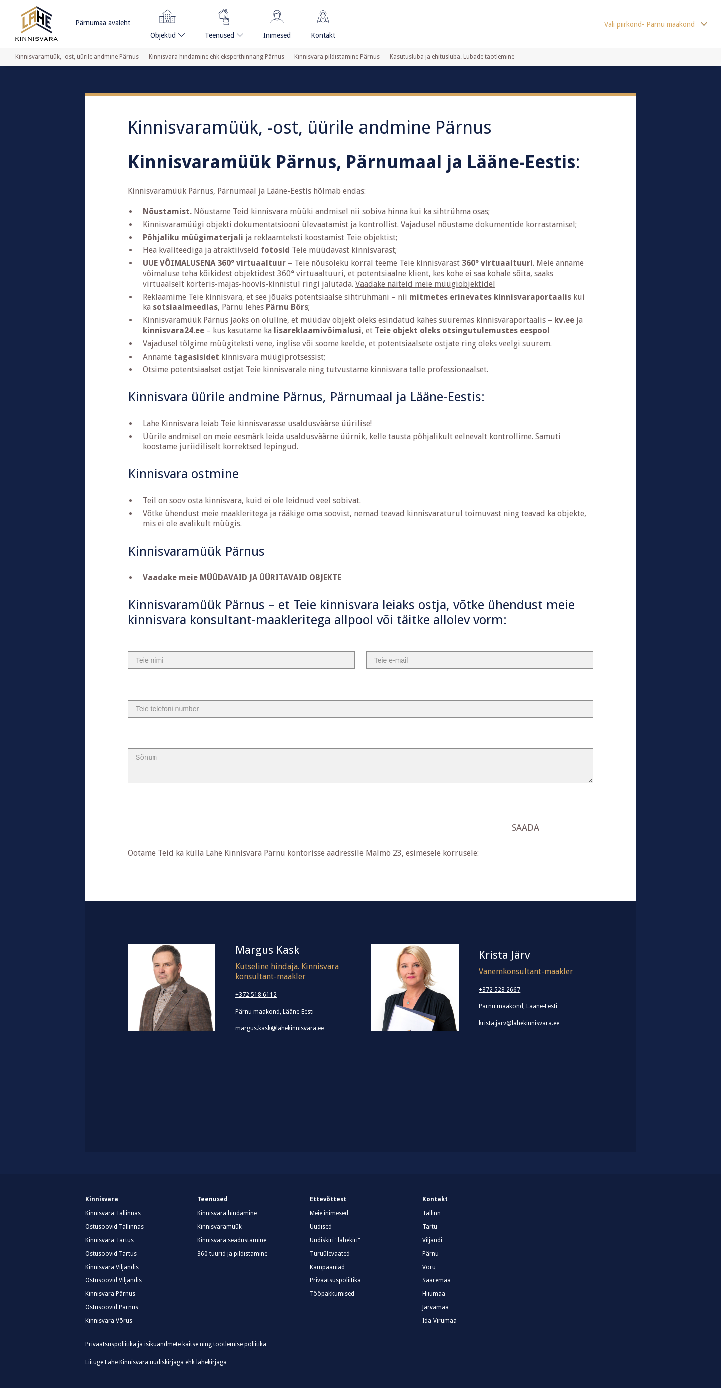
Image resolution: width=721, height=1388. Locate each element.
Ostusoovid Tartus (111, 1253)
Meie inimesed (329, 1213)
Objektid (164, 22)
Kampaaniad (327, 1267)
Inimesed (277, 22)
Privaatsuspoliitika (335, 1280)
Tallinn (431, 1213)
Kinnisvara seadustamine (231, 1240)
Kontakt (323, 22)
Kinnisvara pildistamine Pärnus (337, 56)
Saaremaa (436, 1280)
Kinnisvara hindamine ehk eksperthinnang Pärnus (216, 56)
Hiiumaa (433, 1293)
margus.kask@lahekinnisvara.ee (279, 1028)
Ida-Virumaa (439, 1320)
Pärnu (430, 1253)
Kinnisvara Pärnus (110, 1293)
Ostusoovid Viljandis (113, 1280)
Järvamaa (435, 1307)
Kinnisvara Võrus (108, 1320)
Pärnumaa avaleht (102, 23)
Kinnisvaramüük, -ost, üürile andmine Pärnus (77, 56)
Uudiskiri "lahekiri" (335, 1240)
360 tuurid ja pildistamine (232, 1253)
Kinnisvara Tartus (109, 1240)
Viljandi (432, 1240)
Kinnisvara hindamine (227, 1213)
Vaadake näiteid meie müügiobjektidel (425, 284)
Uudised (321, 1226)
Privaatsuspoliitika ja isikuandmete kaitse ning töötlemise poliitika (175, 1344)
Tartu (429, 1226)
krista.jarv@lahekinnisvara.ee (519, 1023)
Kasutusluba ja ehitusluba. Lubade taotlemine (452, 56)
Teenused (220, 22)
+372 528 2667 (499, 989)
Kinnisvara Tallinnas (113, 1213)
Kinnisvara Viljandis (112, 1267)
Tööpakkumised (332, 1293)
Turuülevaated (330, 1253)
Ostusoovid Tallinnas (114, 1226)
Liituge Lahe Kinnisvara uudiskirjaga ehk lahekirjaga (156, 1362)
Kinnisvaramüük (219, 1226)
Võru (429, 1267)
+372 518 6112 (256, 994)
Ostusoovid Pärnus (111, 1307)
